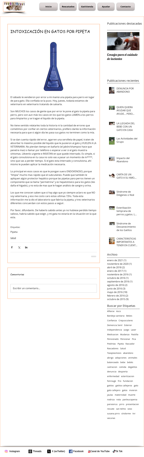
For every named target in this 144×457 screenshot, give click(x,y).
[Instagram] (6, 451)
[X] (49, 451)
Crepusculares (126, 320)
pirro (121, 404)
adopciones (121, 357)
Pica (134, 339)
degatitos (132, 367)
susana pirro (113, 413)
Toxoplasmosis (114, 353)
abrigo (110, 357)
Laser (133, 329)
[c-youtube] (89, 451)
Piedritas (111, 343)
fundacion (128, 381)
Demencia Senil (114, 325)
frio (119, 381)
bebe (122, 362)
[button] (68, 6)
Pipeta (13, 231)
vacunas (111, 418)
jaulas (110, 394)
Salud (13, 237)
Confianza (112, 320)
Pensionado (113, 339)
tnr (134, 413)
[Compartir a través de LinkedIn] (26, 247)
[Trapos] (30, 451)
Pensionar (125, 339)
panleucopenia (130, 399)
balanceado (113, 362)
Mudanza (124, 334)
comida (122, 367)
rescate (110, 408)
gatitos (110, 385)
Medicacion (112, 334)
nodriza (111, 399)
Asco (118, 311)
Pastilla (134, 334)
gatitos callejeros (123, 385)
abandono (128, 353)
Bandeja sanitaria (115, 315)
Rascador (130, 343)
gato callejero (113, 390)
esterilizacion (127, 376)
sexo (130, 408)
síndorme (126, 413)
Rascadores (112, 348)
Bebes (129, 315)
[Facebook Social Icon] (70, 451)
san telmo (121, 408)
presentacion (132, 404)
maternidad (120, 394)
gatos (124, 390)
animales (132, 357)
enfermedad (113, 376)
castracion (112, 367)
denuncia (111, 371)
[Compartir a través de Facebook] (11, 247)
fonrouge (111, 381)
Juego (126, 329)
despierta (123, 371)
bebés (130, 362)
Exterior (128, 325)
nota (118, 399)
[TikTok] (114, 451)
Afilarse (110, 311)
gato (136, 385)
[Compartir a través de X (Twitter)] (19, 247)
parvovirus (112, 404)
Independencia (114, 329)
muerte (131, 394)
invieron (133, 390)
